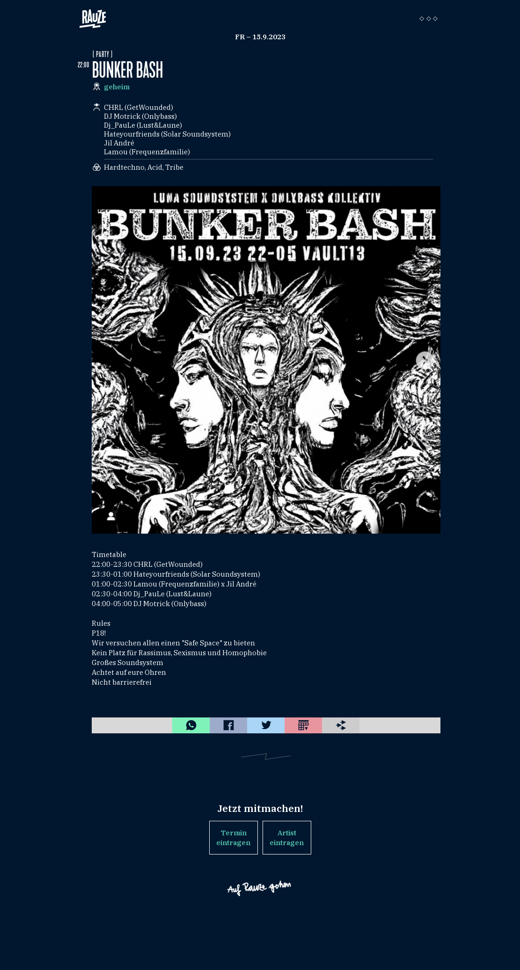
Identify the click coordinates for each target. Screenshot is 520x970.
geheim (117, 86)
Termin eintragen (233, 837)
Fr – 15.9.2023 (260, 36)
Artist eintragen (287, 837)
